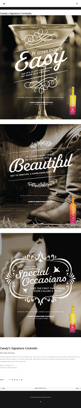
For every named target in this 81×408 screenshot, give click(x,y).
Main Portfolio (40, 388)
